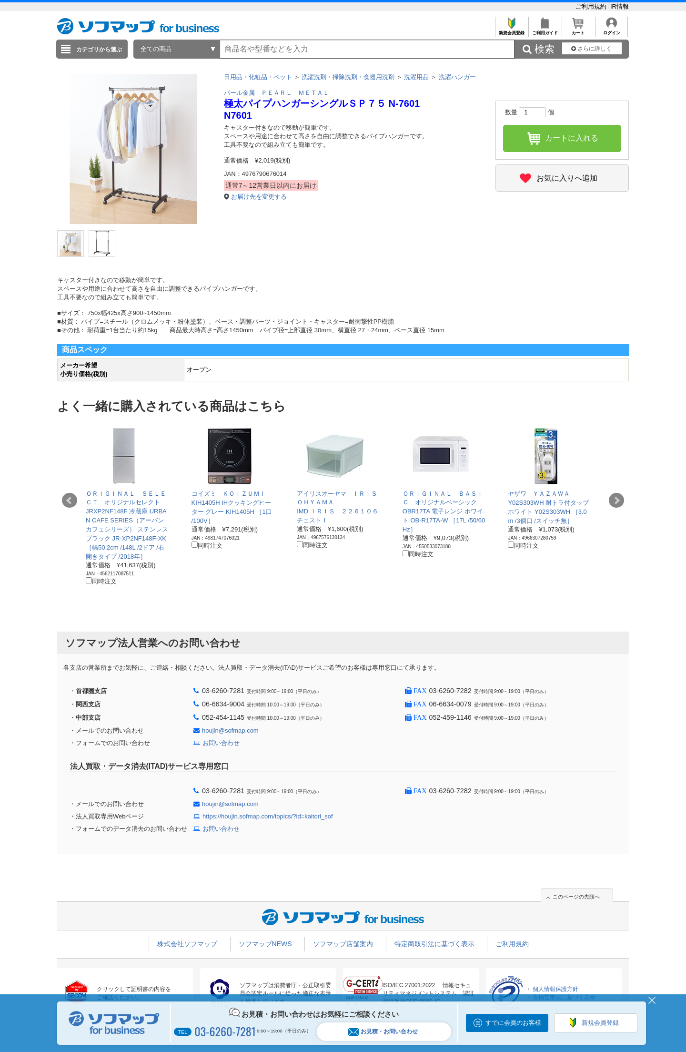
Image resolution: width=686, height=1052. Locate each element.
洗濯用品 (416, 77)
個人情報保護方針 (555, 989)
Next (616, 500)
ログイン (611, 30)
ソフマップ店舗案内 (343, 944)
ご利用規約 (591, 6)
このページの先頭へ (576, 896)
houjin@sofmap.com (230, 730)
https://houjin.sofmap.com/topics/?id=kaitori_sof (267, 816)
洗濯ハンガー (457, 77)
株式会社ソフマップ (187, 944)
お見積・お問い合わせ (383, 1031)
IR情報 (619, 6)
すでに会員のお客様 (513, 1022)
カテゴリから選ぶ (99, 49)
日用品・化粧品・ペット (258, 77)
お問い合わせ (221, 742)
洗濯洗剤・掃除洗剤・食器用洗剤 (348, 77)
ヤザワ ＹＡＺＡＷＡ (539, 493)
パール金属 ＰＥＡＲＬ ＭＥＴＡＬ (276, 92)
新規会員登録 (511, 30)
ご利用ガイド (544, 30)
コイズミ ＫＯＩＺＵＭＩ (229, 493)
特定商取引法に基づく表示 (434, 944)
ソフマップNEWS (265, 944)
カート (578, 30)
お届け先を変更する (259, 196)
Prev (69, 500)
